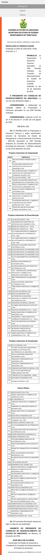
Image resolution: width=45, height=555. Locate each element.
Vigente (22, 11)
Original (23, 15)
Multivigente (22, 6)
